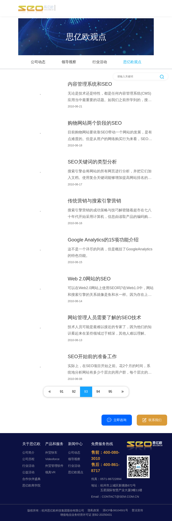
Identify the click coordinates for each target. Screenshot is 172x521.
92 (74, 391)
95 (110, 391)
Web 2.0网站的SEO (89, 278)
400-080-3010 (86, 418)
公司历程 (28, 459)
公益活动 (28, 472)
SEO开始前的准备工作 (92, 356)
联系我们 (151, 420)
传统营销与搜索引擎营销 (94, 200)
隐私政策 (93, 510)
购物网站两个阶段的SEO (95, 123)
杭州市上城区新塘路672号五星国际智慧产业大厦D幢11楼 (121, 488)
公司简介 (28, 452)
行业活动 (99, 62)
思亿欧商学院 (31, 485)
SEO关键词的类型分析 (92, 161)
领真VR (50, 472)
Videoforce (52, 459)
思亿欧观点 (132, 62)
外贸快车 (51, 452)
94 (98, 391)
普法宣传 (137, 510)
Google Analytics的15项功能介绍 (103, 239)
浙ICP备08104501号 (115, 510)
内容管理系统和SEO (90, 84)
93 (86, 391)
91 (62, 391)
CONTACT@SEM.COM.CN (120, 496)
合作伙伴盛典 (31, 479)
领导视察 (69, 62)
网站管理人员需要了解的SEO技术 (104, 317)
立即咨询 (116, 420)
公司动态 (38, 62)
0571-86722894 (111, 479)
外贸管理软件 (54, 465)
